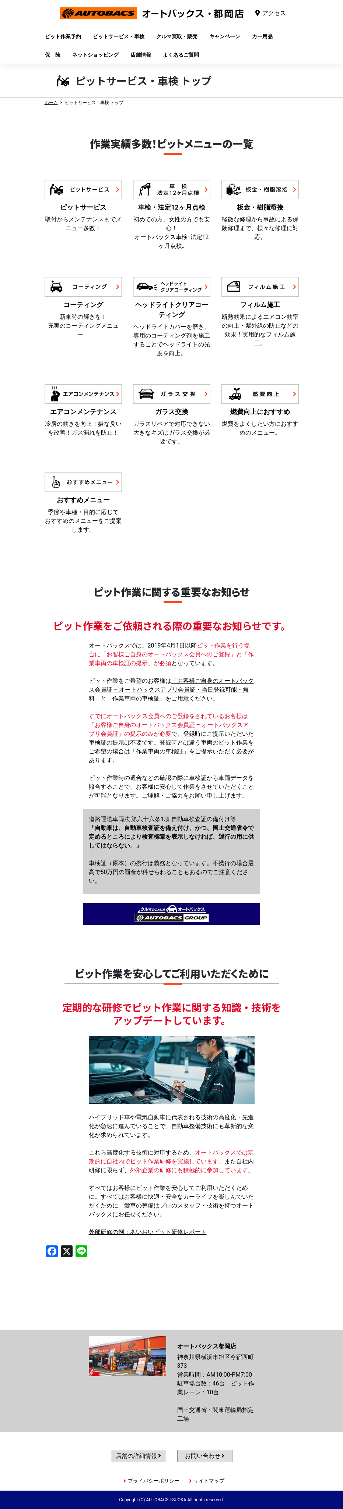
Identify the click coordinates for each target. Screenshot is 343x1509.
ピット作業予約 (63, 36)
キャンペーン (224, 36)
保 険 (52, 55)
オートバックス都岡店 (152, 19)
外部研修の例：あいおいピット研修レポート (148, 1231)
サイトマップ (208, 1481)
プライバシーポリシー (153, 1481)
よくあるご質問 (181, 55)
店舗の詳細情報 (138, 1455)
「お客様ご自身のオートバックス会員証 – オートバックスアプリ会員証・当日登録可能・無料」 (171, 689)
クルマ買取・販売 (176, 36)
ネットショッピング (95, 55)
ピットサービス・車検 (118, 36)
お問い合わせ (205, 1455)
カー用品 (262, 36)
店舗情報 (140, 55)
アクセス (274, 13)
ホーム (51, 102)
